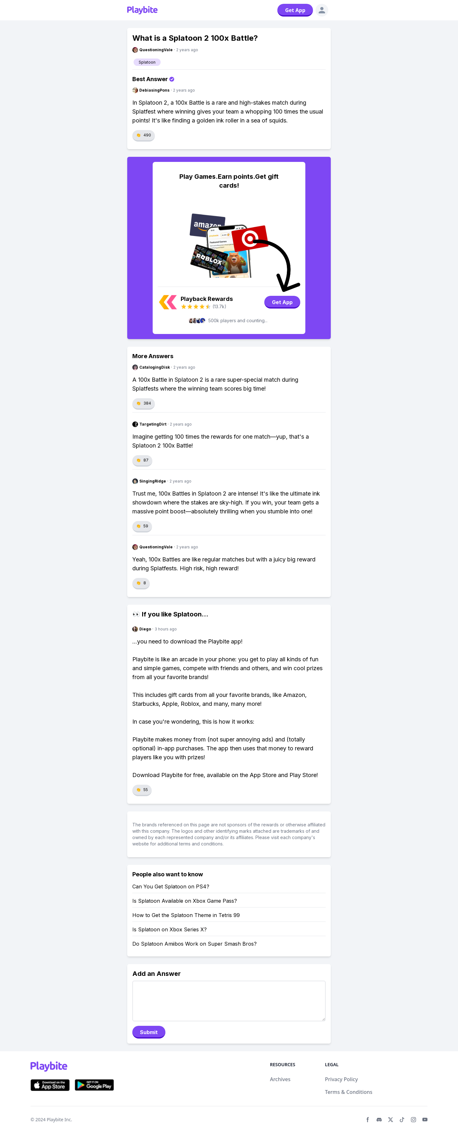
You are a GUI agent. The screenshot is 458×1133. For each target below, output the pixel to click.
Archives (280, 1079)
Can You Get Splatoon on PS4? (170, 886)
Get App (295, 10)
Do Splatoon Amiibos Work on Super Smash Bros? (194, 944)
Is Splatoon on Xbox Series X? (169, 929)
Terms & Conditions (348, 1091)
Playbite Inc (59, 1119)
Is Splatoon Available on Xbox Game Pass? (184, 901)
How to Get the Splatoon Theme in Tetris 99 (186, 915)
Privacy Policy (341, 1079)
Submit (149, 1032)
